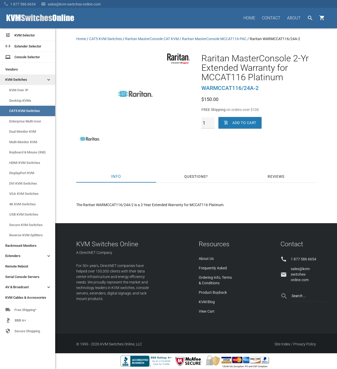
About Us (206, 258)
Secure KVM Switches (26, 225)
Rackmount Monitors (21, 246)
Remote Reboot (16, 266)
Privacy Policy (304, 344)
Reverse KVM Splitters (26, 235)
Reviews (276, 176)
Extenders (28, 256)
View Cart (207, 311)
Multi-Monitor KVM (23, 142)
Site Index (282, 344)
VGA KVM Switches (24, 194)
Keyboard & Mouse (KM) (27, 152)
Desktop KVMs (20, 101)
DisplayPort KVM (21, 173)
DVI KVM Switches (23, 183)
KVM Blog (207, 302)
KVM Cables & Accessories (25, 298)
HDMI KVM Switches (24, 163)
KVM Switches (28, 79)
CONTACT (271, 17)
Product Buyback (213, 292)
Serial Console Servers (22, 277)
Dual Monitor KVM (22, 131)
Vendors (11, 69)
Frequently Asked (213, 268)
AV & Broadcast (28, 287)
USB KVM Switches (23, 214)
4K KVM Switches (22, 204)
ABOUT (294, 17)
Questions (195, 176)
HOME (249, 17)
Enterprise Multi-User (25, 121)
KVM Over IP (18, 90)
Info (116, 176)
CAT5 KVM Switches (24, 111)
